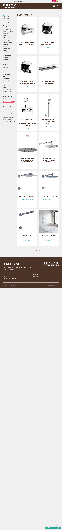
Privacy (31, 279)
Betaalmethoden (34, 277)
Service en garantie (34, 274)
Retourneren (32, 272)
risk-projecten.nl (11, 278)
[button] (54, 6)
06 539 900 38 (8, 274)
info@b (5, 278)
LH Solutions (55, 285)
